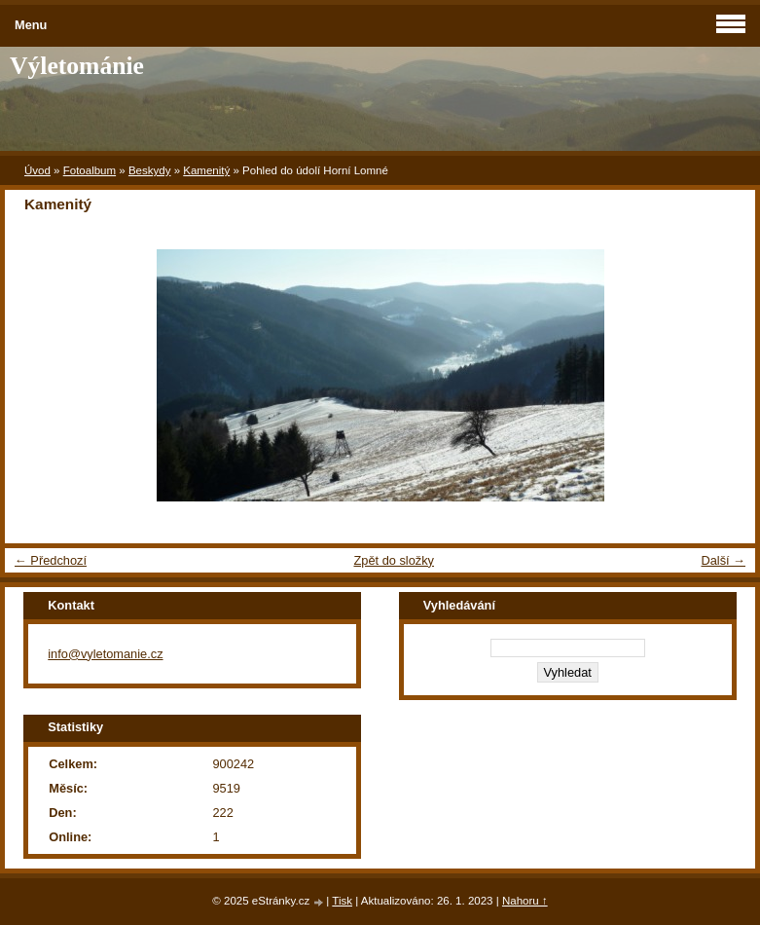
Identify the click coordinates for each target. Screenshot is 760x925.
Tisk (342, 900)
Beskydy (149, 170)
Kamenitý (206, 170)
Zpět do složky (393, 560)
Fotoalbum (89, 170)
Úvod (37, 170)
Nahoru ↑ (525, 900)
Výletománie (77, 66)
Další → (723, 560)
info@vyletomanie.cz (105, 654)
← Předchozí (51, 560)
